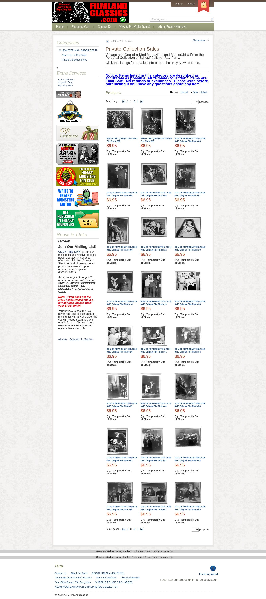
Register (191, 3)
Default (204, 92)
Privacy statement (130, 577)
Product (184, 92)
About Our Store (79, 573)
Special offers (65, 82)
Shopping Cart (81, 26)
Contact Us (104, 26)
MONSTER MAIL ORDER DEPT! (79, 50)
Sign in (179, 3)
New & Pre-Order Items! (134, 26)
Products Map (65, 85)
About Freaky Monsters (172, 26)
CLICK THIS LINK (69, 251)
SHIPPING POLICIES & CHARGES (114, 582)
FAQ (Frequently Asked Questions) (73, 577)
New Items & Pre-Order (74, 55)
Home (60, 26)
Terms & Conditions (106, 577)
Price (195, 92)
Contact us (60, 573)
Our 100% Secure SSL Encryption (73, 582)
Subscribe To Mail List (81, 339)
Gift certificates (66, 79)
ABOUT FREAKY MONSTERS (108, 573)
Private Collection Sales (74, 59)
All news (62, 339)
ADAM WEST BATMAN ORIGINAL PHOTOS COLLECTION (86, 586)
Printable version (199, 40)
